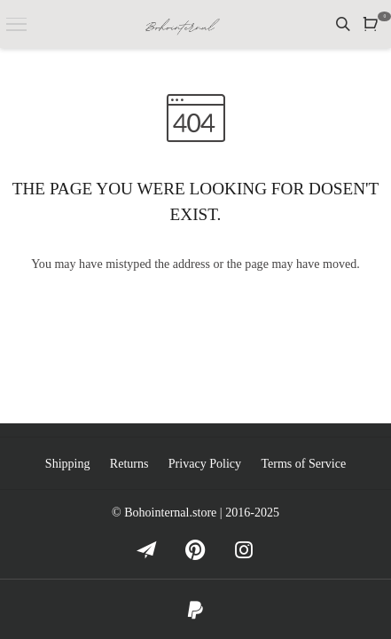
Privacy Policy (204, 463)
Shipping (67, 463)
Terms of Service (303, 463)
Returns (129, 463)
